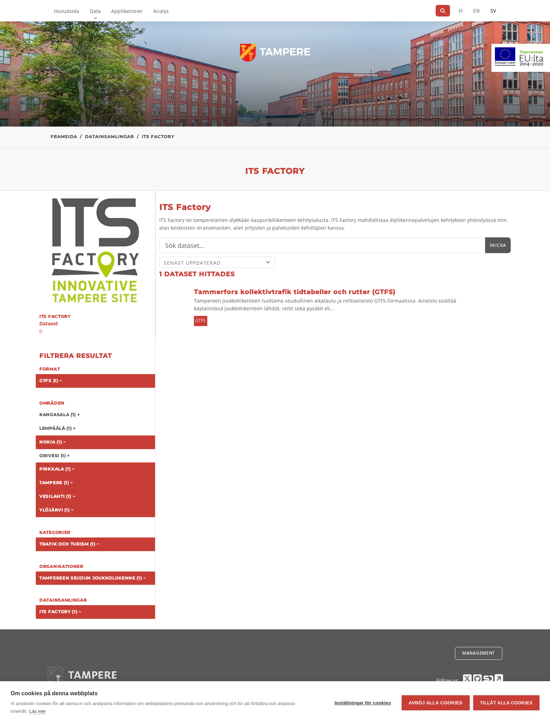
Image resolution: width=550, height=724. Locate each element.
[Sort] (217, 262)
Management (478, 653)
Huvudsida (66, 11)
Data (95, 11)
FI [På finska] (461, 10)
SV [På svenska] (493, 10)
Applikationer (127, 11)
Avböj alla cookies (436, 702)
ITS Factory (158, 136)
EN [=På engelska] (476, 10)
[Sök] (443, 10)
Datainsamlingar (109, 136)
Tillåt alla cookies (506, 702)
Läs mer (37, 711)
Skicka (498, 245)
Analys (161, 11)
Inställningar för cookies (363, 702)
